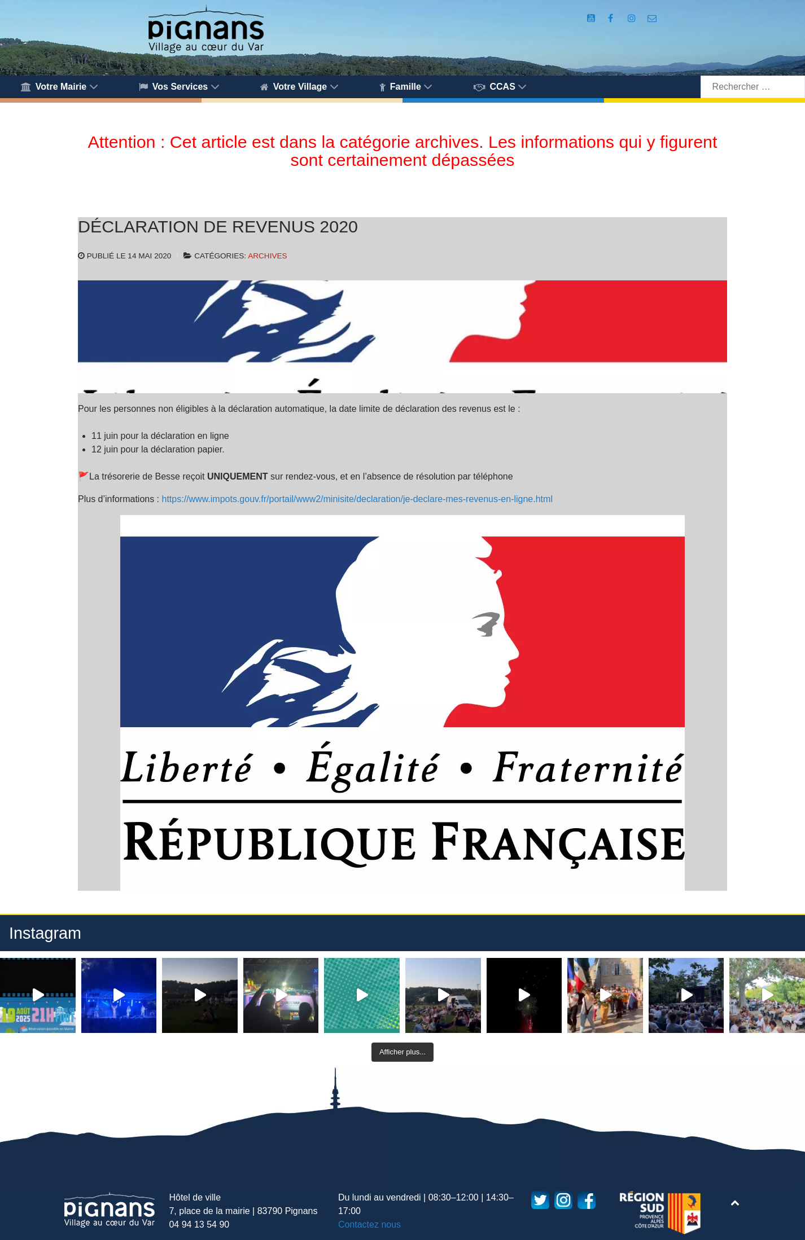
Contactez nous (369, 1224)
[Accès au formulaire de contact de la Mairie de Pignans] (652, 18)
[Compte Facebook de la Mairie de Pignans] (612, 18)
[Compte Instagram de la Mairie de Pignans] (633, 18)
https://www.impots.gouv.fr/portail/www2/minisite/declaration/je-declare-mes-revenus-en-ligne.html (357, 499)
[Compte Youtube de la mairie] (592, 18)
